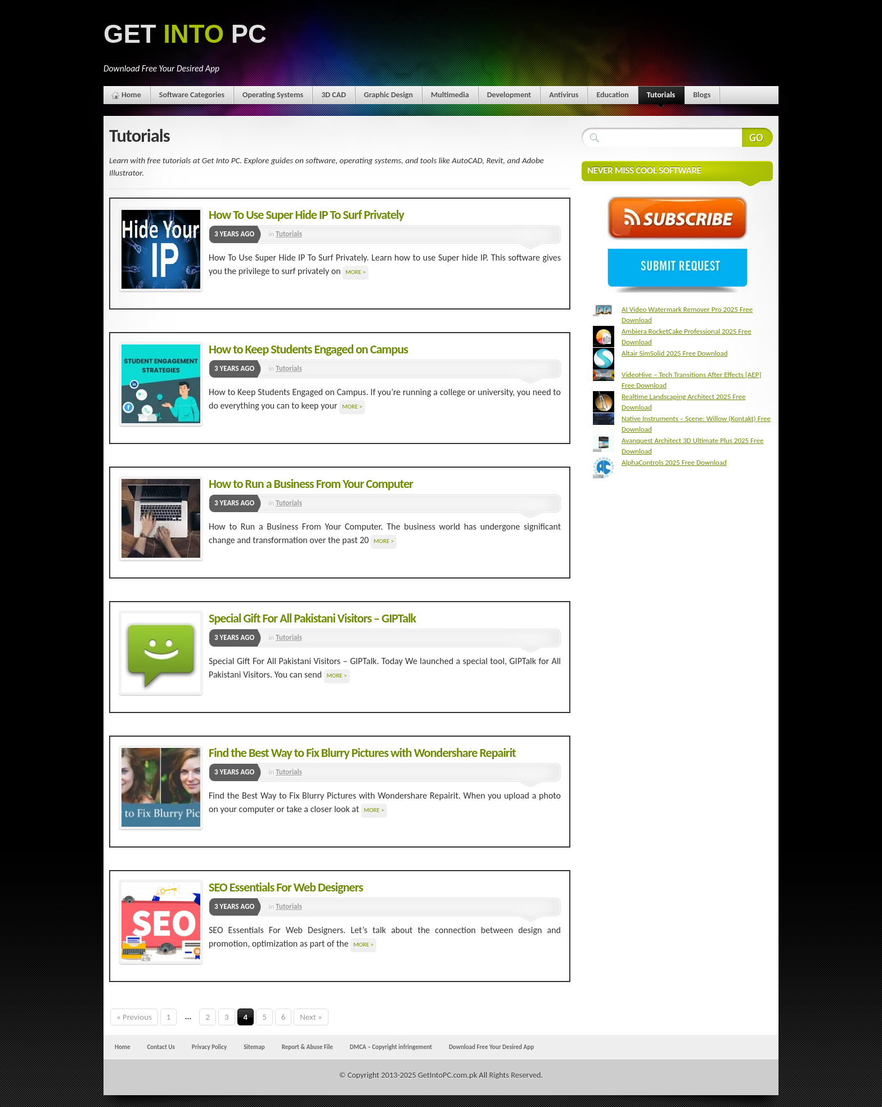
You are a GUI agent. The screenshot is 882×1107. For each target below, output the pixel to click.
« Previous (134, 1017)
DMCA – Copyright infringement (391, 1047)
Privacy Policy (209, 1047)
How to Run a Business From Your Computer (311, 483)
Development (509, 95)
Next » (311, 1017)
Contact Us (160, 1047)
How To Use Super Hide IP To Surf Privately (306, 214)
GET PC (185, 34)
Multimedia (450, 95)
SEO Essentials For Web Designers (286, 887)
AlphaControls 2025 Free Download (674, 462)
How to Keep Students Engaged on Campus (308, 349)
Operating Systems (272, 95)
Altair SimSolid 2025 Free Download (675, 353)
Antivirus (563, 95)
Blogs (701, 95)
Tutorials (660, 97)
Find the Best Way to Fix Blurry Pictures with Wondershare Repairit (362, 752)
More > (355, 272)
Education (612, 95)
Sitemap (254, 1047)
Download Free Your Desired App (491, 1047)
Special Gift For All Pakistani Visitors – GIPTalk (312, 618)
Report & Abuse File (307, 1047)
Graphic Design (388, 95)
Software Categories (191, 95)
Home (131, 95)
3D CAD (333, 95)
